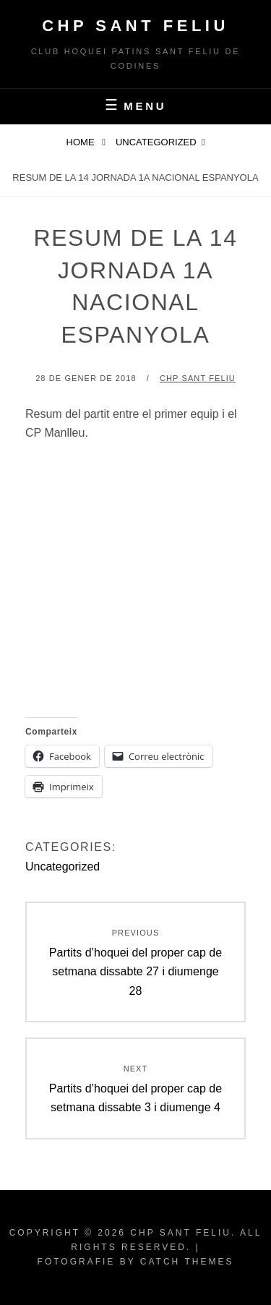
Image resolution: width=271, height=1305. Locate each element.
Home (82, 142)
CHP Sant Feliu (135, 26)
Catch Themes (187, 1262)
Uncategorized (156, 142)
